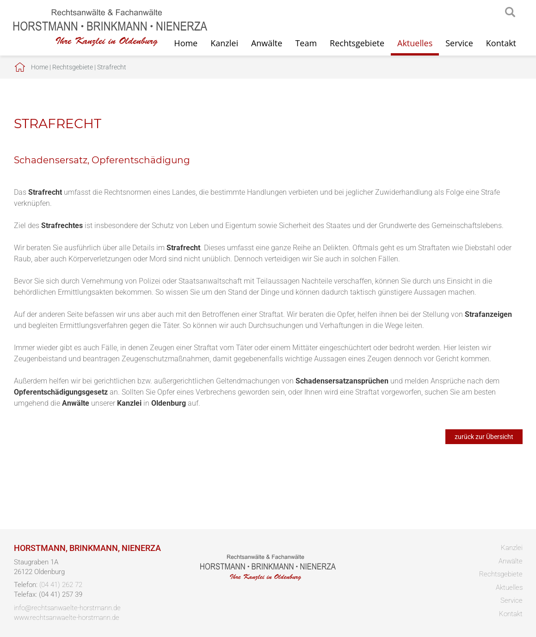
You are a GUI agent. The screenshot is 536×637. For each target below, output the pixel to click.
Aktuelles (414, 43)
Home (39, 67)
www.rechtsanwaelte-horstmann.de (66, 617)
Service (459, 43)
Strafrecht (111, 67)
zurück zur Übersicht (484, 436)
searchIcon (510, 12)
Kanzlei (224, 43)
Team (306, 43)
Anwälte (266, 43)
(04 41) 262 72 (60, 585)
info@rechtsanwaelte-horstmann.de (67, 608)
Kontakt (501, 43)
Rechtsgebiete (357, 43)
